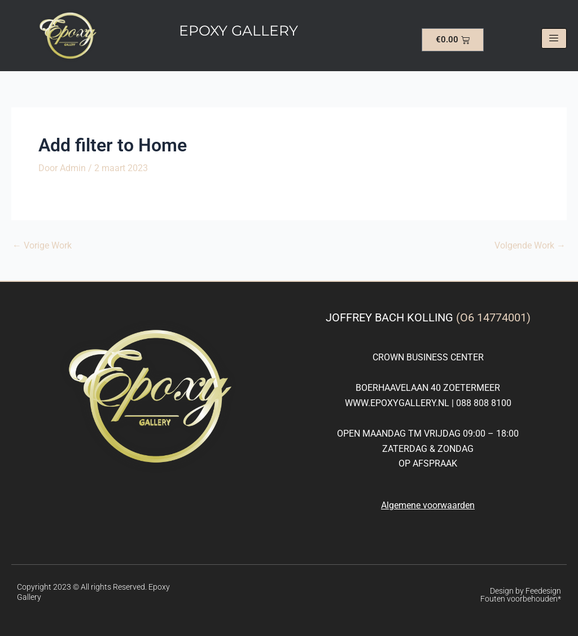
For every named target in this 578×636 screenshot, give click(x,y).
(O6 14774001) (493, 317)
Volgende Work (530, 245)
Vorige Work (42, 245)
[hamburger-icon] (554, 38)
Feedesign (543, 590)
